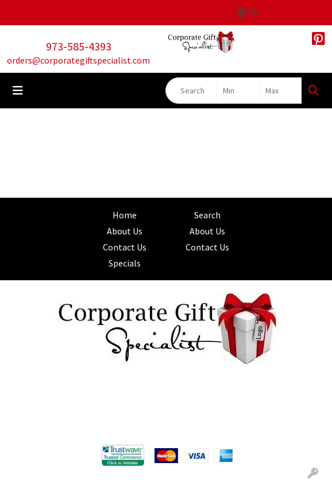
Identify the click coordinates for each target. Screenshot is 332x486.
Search (207, 215)
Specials (125, 263)
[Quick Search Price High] (280, 90)
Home (125, 215)
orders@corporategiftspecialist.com (78, 60)
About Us (124, 231)
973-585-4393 (78, 46)
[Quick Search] (191, 90)
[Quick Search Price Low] (238, 90)
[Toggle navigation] (18, 91)
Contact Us (124, 247)
